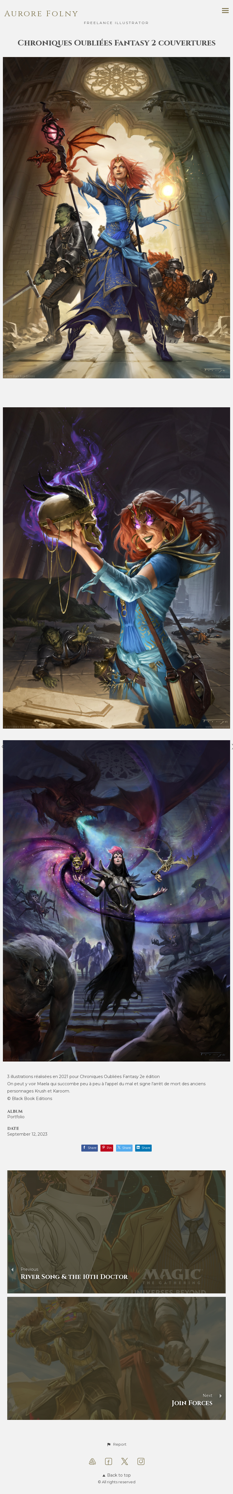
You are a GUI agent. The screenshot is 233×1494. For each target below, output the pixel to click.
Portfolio (16, 1116)
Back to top (116, 1475)
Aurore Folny (41, 13)
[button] (116, 1444)
